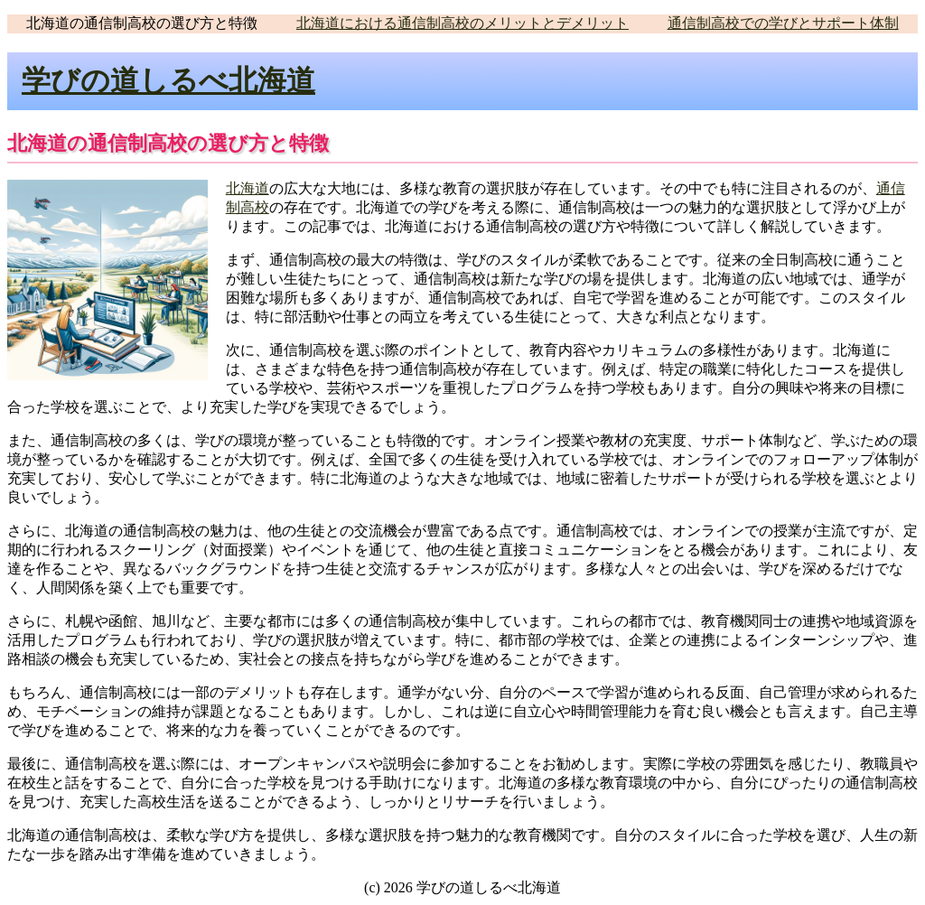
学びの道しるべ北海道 (168, 80)
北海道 (247, 188)
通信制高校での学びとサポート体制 (783, 23)
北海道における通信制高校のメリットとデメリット (462, 23)
